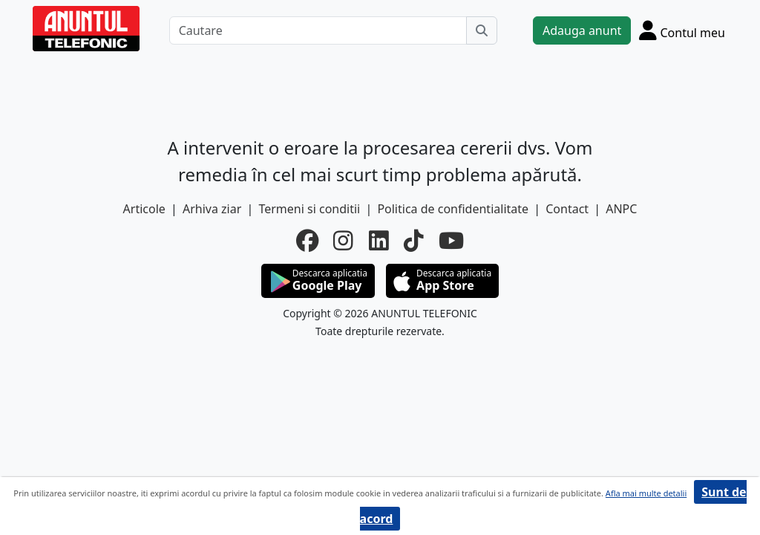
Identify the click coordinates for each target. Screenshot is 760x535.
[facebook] (307, 241)
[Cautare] (318, 30)
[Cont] (682, 30)
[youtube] (451, 241)
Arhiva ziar (212, 209)
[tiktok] (414, 241)
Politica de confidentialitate (452, 209)
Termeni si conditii (309, 209)
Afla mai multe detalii (646, 493)
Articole (144, 209)
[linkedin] (379, 241)
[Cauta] (481, 30)
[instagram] (343, 241)
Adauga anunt (582, 30)
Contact (567, 209)
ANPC (621, 209)
